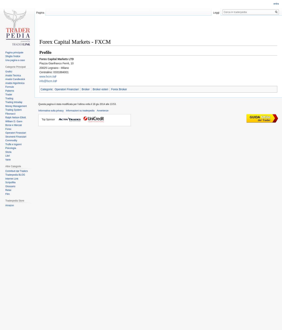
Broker (86, 89)
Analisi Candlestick (15, 79)
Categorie (46, 89)
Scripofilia (10, 182)
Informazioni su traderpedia (80, 110)
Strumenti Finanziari (15, 136)
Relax (8, 190)
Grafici (8, 71)
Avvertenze (102, 110)
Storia (8, 152)
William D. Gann (13, 121)
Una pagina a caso (15, 60)
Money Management (16, 106)
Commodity (11, 140)
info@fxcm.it (46, 81)
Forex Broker (119, 89)
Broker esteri (100, 89)
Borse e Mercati (13, 125)
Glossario (10, 186)
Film (7, 194)
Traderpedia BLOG (15, 174)
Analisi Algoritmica (14, 83)
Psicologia (10, 148)
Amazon (9, 205)
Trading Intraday (13, 102)
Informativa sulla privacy (51, 110)
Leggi (216, 12)
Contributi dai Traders (16, 171)
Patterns (9, 90)
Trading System (13, 109)
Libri (7, 155)
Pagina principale (14, 52)
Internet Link (11, 178)
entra (276, 3)
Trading (9, 98)
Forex (8, 129)
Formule (9, 87)
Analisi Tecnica (13, 75)
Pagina (40, 12)
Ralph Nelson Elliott (15, 117)
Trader (8, 94)
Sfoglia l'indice (12, 56)
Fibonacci (10, 113)
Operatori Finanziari (67, 89)
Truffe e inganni (13, 144)
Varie (8, 159)
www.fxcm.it (46, 76)
